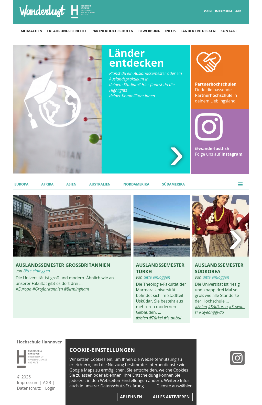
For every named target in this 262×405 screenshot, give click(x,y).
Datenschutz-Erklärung (122, 386)
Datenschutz (29, 388)
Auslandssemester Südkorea (219, 268)
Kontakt (229, 31)
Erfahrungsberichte (66, 31)
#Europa (23, 289)
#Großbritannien (47, 289)
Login (207, 11)
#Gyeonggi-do (211, 312)
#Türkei (156, 318)
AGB (238, 11)
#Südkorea (218, 306)
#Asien (142, 318)
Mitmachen (31, 31)
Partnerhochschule (213, 95)
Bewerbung (149, 31)
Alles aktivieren (171, 397)
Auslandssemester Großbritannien (63, 265)
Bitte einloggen (36, 271)
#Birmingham (76, 289)
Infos (170, 31)
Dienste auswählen (174, 386)
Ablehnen (131, 397)
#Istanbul (172, 318)
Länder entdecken (197, 31)
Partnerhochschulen (113, 31)
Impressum (223, 11)
